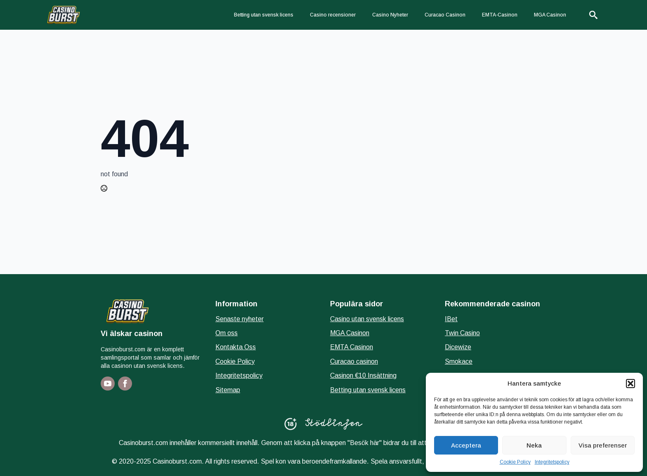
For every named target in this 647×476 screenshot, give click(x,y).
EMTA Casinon (351, 346)
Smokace (458, 361)
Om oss (226, 332)
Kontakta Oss (235, 346)
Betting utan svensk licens (263, 15)
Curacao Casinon (445, 15)
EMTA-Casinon (499, 15)
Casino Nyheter (390, 15)
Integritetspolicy (552, 462)
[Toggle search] (593, 15)
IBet (451, 318)
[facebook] (125, 384)
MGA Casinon (550, 15)
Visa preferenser (603, 445)
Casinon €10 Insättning (363, 375)
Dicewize (458, 346)
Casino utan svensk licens (367, 318)
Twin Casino (462, 332)
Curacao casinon (354, 361)
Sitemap (227, 389)
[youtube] (108, 384)
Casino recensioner (333, 15)
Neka (534, 445)
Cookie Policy (515, 462)
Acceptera (466, 445)
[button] (630, 383)
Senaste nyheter (239, 318)
